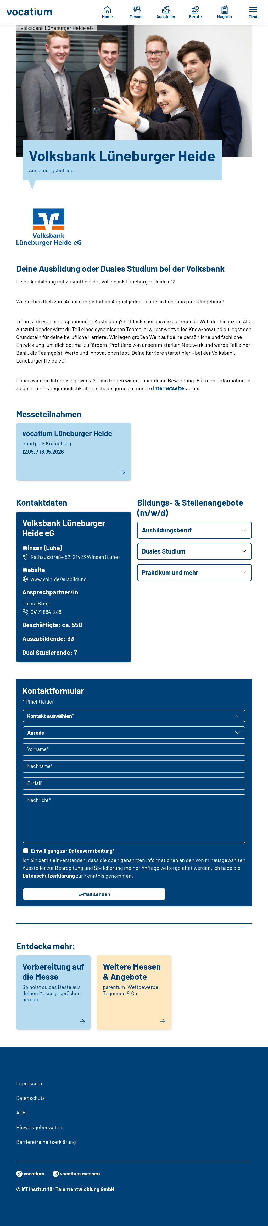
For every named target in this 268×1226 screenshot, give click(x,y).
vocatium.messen (78, 1174)
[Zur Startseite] (29, 12)
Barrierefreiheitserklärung (46, 1142)
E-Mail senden (94, 894)
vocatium (30, 1174)
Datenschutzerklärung (49, 876)
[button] (194, 530)
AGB (21, 1112)
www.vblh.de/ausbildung (59, 579)
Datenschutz (30, 1098)
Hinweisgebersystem (40, 1127)
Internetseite (168, 388)
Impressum (29, 1083)
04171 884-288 (42, 612)
